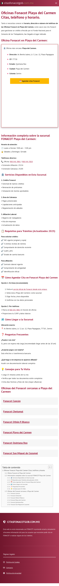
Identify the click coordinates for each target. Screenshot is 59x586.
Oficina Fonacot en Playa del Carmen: (19, 473)
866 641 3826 (27, 161)
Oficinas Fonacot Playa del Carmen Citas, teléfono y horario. (24, 470)
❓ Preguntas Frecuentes (18, 486)
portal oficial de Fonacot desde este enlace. (30, 289)
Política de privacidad (13, 573)
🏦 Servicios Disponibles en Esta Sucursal (22, 478)
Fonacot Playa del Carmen (17, 432)
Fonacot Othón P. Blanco (16, 422)
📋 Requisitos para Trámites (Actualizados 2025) (24, 480)
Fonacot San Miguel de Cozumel (20, 453)
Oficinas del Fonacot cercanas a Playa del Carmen (23, 491)
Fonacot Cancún (12, 401)
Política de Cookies (13, 562)
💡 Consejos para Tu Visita (18, 489)
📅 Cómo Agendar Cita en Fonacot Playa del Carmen (26, 482)
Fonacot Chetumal (13, 411)
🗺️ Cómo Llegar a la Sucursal (19, 484)
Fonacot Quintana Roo (15, 442)
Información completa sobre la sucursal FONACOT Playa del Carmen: (29, 475)
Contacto (9, 568)
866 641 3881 (15, 161)
